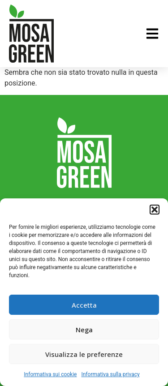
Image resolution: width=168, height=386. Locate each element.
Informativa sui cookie (50, 374)
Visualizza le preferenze (84, 354)
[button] (154, 209)
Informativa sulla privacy (110, 374)
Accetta (84, 304)
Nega (84, 329)
